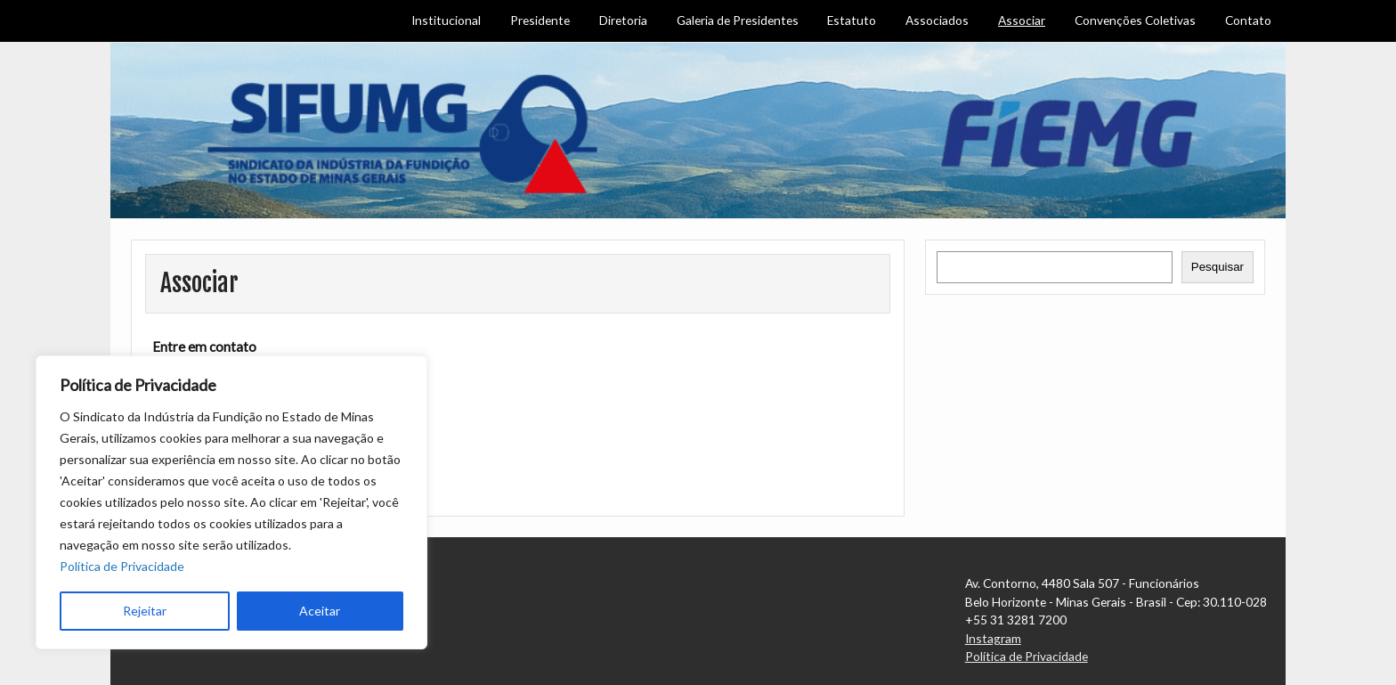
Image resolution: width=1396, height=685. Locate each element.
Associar (1021, 20)
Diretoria (623, 20)
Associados (937, 20)
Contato (1248, 20)
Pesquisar (1217, 266)
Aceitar (319, 610)
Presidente (540, 20)
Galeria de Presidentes (738, 20)
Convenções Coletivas (1135, 20)
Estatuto (851, 20)
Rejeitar (144, 610)
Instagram (993, 638)
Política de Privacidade (122, 566)
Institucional (446, 20)
